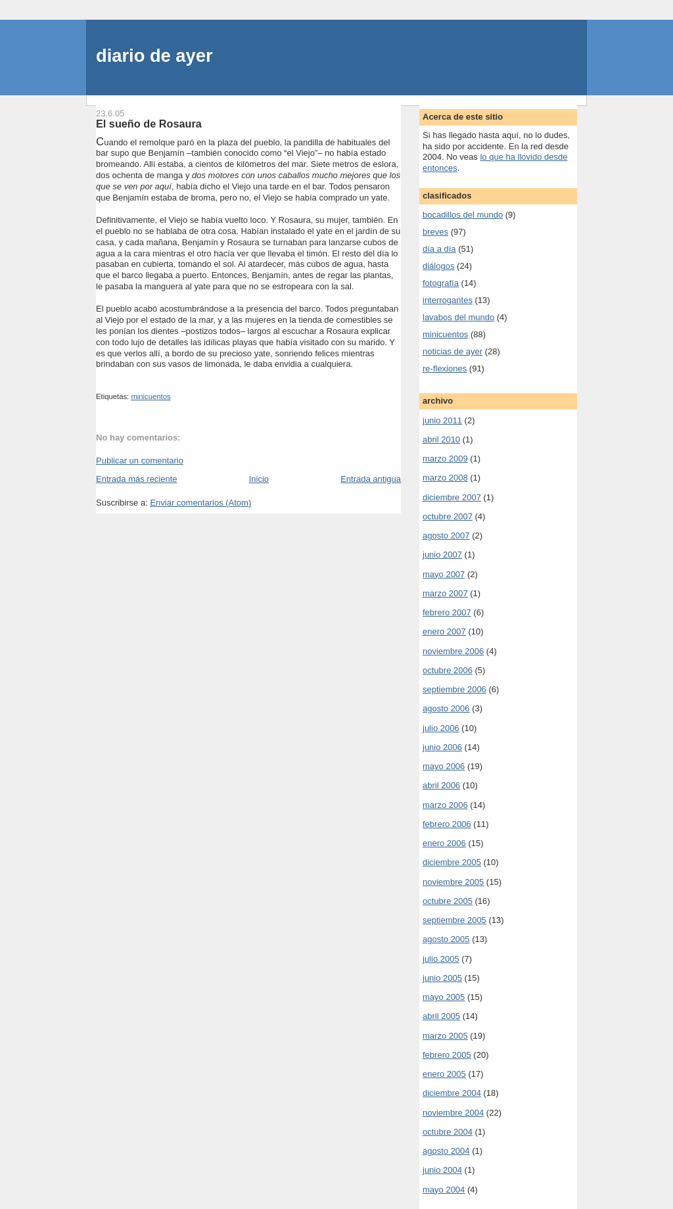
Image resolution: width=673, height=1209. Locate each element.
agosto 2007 (446, 535)
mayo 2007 (444, 574)
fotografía (441, 283)
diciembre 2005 (452, 862)
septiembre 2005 (454, 920)
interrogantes (448, 300)
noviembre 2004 (453, 1113)
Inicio (259, 479)
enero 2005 (444, 1074)
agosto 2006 (446, 708)
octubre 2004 (448, 1132)
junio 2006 (442, 747)
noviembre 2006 (453, 651)
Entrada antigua (370, 479)
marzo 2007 (445, 593)
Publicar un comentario (139, 460)
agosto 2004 (446, 1151)
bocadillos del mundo (463, 215)
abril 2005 (441, 1016)
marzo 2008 (445, 478)
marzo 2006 (445, 805)
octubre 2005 (448, 901)
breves (435, 232)
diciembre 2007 (452, 497)
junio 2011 (442, 420)
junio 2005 (442, 978)
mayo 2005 (444, 997)
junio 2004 (442, 1170)
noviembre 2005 (453, 882)
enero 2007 (444, 631)
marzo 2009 (445, 458)
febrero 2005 (447, 1055)
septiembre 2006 (454, 689)
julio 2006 (441, 728)
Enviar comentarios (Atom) (200, 503)
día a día (439, 249)
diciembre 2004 (452, 1093)
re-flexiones (445, 368)
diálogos (438, 266)
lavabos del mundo (458, 317)
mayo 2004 (444, 1190)
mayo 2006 (444, 766)
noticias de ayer (452, 351)
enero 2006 (444, 843)
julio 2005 (441, 959)
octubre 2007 (448, 516)
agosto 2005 (446, 939)
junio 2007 (442, 554)
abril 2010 (441, 439)
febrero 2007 (447, 612)
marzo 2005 (445, 1036)
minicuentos (150, 396)
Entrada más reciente (136, 479)
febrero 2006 (447, 824)
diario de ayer (154, 55)
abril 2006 (441, 785)
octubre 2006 (448, 670)
